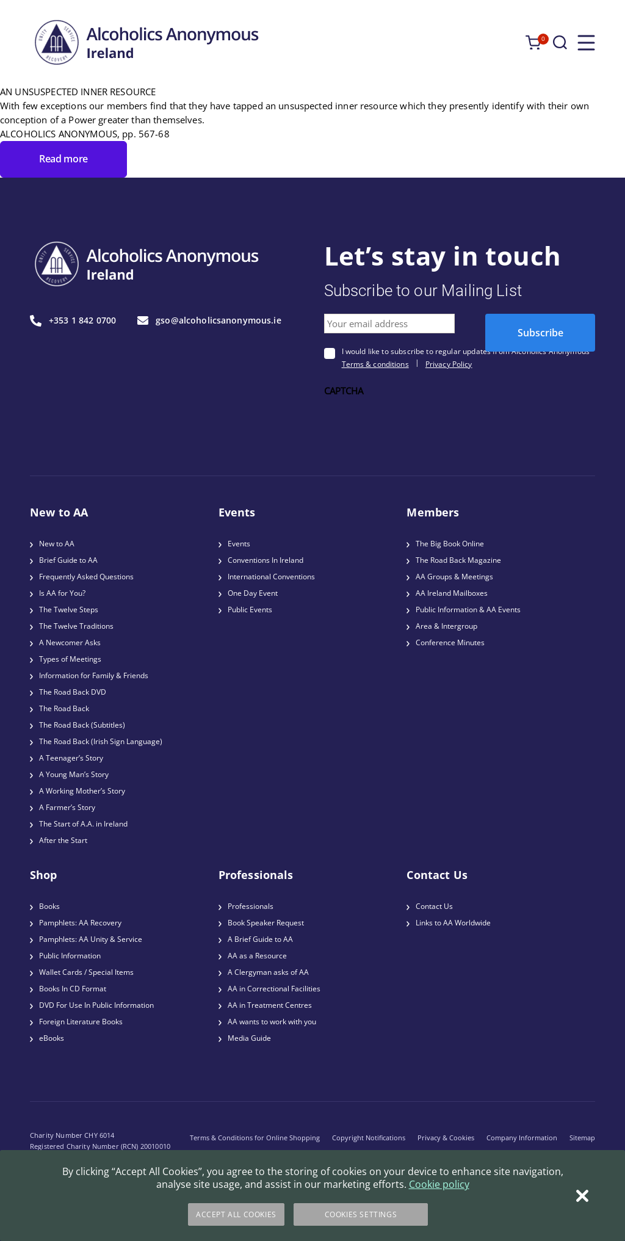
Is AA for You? (62, 593)
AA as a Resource (257, 955)
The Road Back (64, 708)
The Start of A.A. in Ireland (83, 824)
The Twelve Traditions (76, 626)
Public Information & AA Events (468, 609)
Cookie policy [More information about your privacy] (439, 1184)
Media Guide (249, 1038)
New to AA (56, 543)
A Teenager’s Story (71, 758)
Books (49, 906)
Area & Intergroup (446, 626)
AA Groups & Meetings (454, 576)
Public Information (70, 955)
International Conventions (271, 576)
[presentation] (417, 423)
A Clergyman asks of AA (268, 972)
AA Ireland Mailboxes (452, 593)
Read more (63, 158)
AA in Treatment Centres (270, 1005)
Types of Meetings (70, 659)
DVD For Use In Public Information (96, 1005)
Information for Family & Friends (93, 675)
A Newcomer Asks (70, 642)
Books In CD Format (72, 988)
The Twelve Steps (68, 609)
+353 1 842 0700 (73, 321)
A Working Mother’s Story (82, 791)
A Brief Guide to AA (260, 939)
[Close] (582, 1196)
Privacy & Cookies (445, 1137)
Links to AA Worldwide (453, 922)
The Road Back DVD (72, 692)
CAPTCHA (344, 391)
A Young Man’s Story (74, 774)
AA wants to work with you (272, 1021)
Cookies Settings (361, 1214)
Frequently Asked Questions (86, 576)
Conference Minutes (450, 642)
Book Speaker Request (266, 922)
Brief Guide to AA (68, 560)
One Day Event (253, 593)
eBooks (51, 1038)
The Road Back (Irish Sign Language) (100, 741)
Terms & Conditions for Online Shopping (255, 1137)
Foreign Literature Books (81, 1021)
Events (239, 543)
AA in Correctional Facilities (274, 988)
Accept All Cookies (236, 1214)
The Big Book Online (450, 543)
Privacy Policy (448, 364)
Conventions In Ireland (265, 560)
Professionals (250, 906)
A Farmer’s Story (67, 807)
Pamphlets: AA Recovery (80, 922)
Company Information (521, 1137)
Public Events (250, 609)
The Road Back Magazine (458, 560)
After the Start (63, 840)
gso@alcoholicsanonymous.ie (209, 320)
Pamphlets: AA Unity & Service (90, 939)
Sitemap (582, 1137)
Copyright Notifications (368, 1137)
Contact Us (434, 906)
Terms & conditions (375, 364)
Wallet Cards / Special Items (86, 972)
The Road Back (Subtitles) (82, 725)
